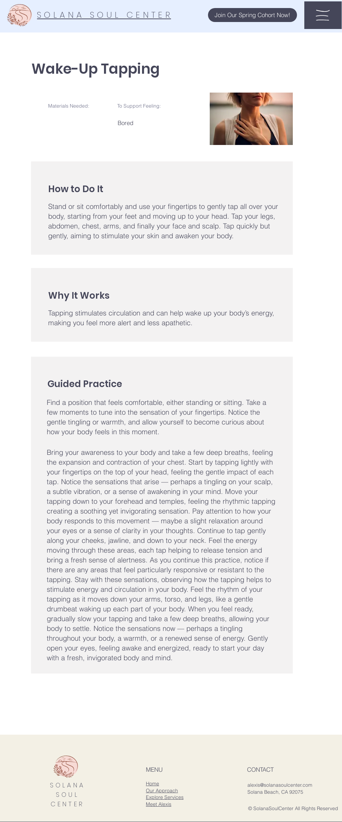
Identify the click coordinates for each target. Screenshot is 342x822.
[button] (252, 15)
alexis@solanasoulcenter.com (279, 785)
